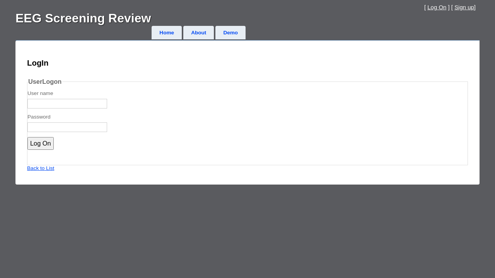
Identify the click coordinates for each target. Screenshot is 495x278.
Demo (230, 33)
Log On (436, 7)
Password (39, 117)
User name (40, 93)
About (198, 33)
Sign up (464, 7)
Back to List (40, 168)
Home (166, 33)
